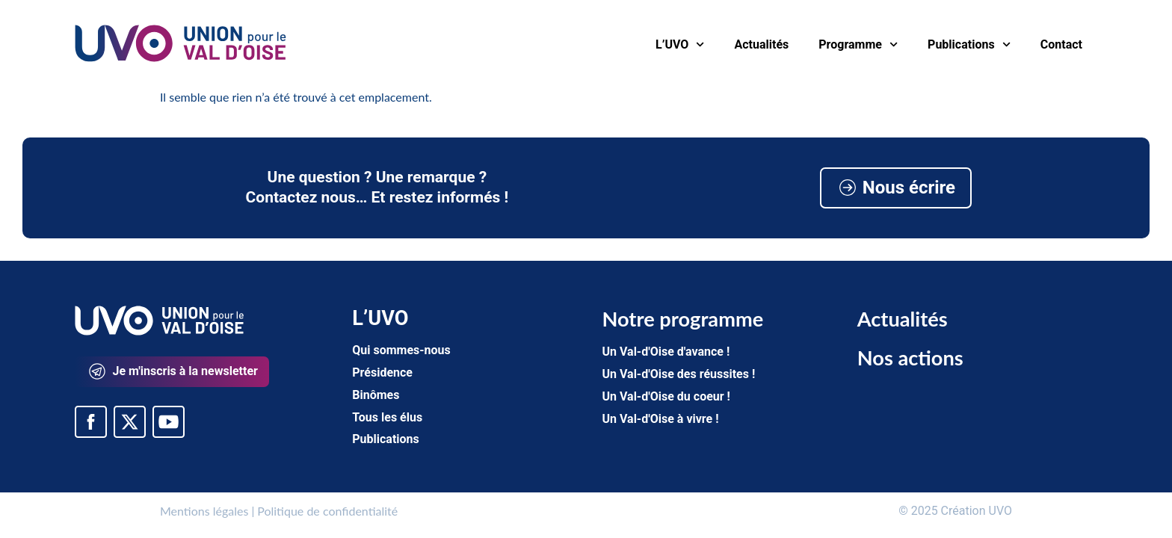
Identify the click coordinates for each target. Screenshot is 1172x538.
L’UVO (680, 45)
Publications (969, 45)
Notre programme (682, 318)
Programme (858, 45)
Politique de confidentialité (327, 511)
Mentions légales (204, 511)
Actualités (762, 44)
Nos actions (910, 357)
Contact (1061, 44)
